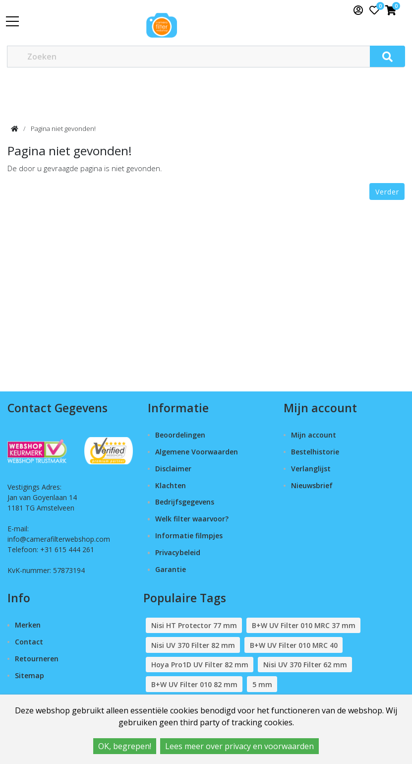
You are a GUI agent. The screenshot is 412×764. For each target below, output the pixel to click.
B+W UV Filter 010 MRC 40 (294, 645)
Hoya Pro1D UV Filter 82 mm (199, 664)
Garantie (170, 569)
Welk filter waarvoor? (192, 518)
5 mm (262, 684)
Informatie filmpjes (189, 535)
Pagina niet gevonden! (63, 128)
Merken (28, 625)
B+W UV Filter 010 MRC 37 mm (303, 625)
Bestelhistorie (315, 451)
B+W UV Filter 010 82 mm (194, 684)
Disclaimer (173, 468)
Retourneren (37, 658)
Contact (29, 641)
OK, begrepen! (124, 746)
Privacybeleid (177, 552)
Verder (387, 191)
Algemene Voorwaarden (196, 451)
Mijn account (313, 435)
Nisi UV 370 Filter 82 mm (193, 645)
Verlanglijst (311, 468)
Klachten (170, 485)
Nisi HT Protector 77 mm (194, 625)
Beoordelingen (180, 435)
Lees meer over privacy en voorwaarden (239, 746)
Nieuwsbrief (312, 485)
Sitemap (29, 675)
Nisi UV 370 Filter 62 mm (305, 664)
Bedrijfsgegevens (184, 502)
